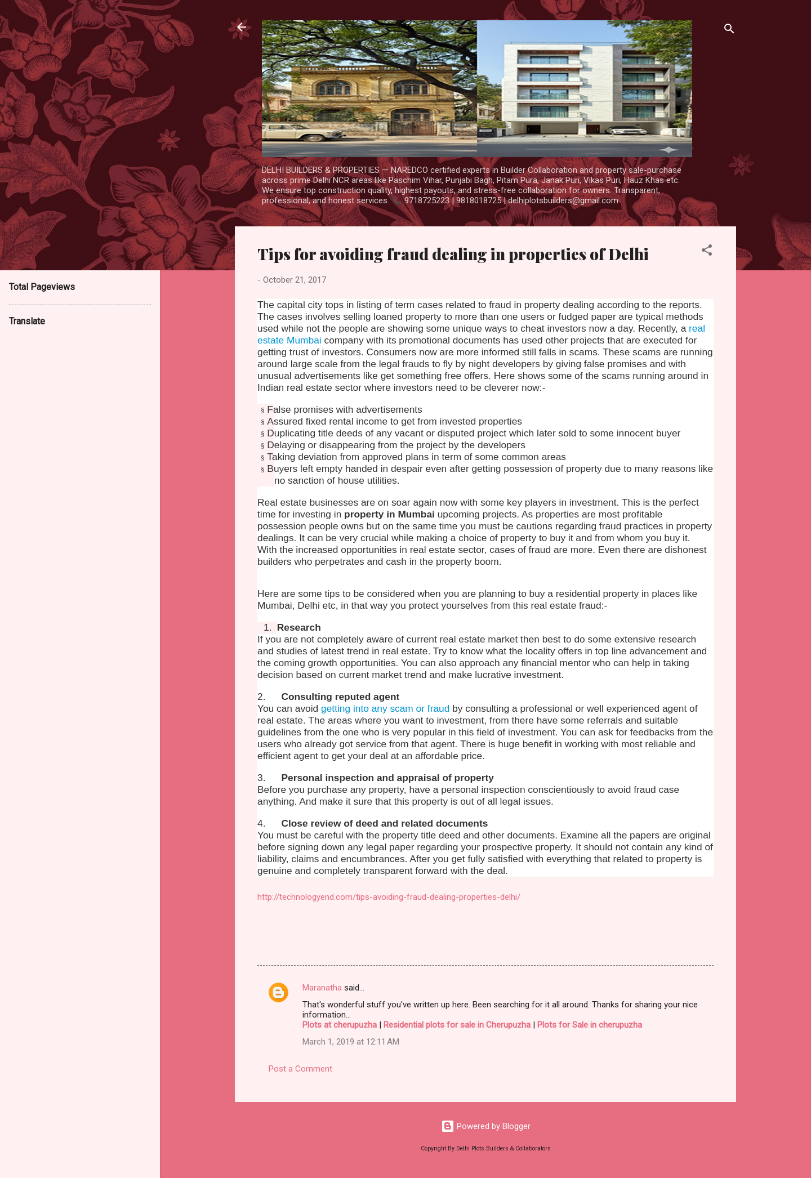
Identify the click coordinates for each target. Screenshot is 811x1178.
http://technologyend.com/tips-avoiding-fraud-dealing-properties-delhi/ (388, 897)
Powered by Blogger (486, 1126)
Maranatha (322, 988)
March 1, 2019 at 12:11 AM (350, 1042)
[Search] (729, 31)
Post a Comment (300, 1069)
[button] (707, 252)
